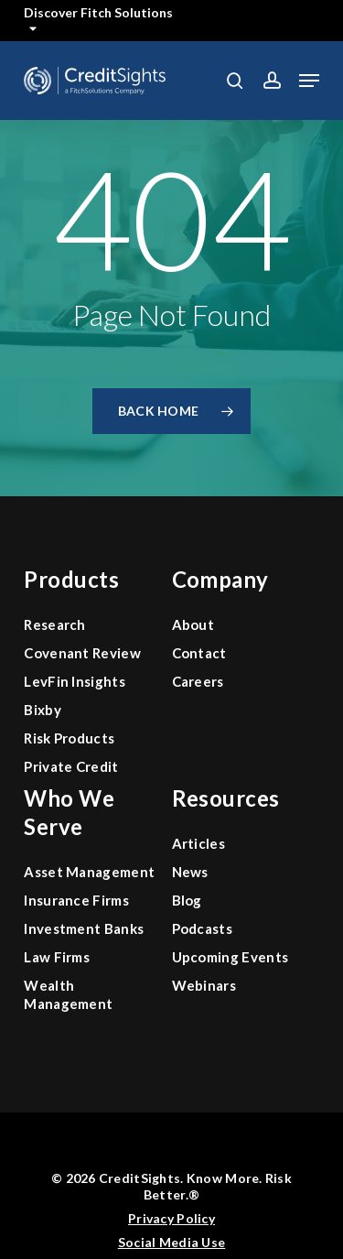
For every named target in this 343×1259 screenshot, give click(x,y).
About (193, 624)
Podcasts (202, 928)
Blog (187, 900)
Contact (199, 653)
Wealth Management (68, 994)
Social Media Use (171, 1242)
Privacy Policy (171, 1218)
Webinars (204, 985)
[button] (309, 80)
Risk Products (69, 738)
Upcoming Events (230, 957)
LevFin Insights (74, 681)
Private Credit (71, 766)
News (190, 871)
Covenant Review (82, 653)
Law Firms (57, 957)
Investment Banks (84, 928)
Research (55, 624)
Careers (198, 681)
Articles (199, 843)
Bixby (42, 709)
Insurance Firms (76, 900)
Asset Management (89, 871)
